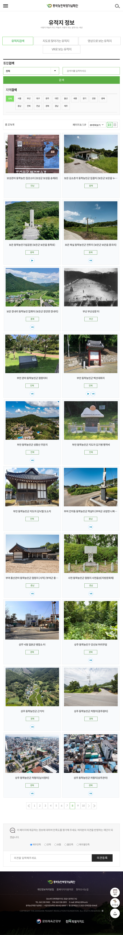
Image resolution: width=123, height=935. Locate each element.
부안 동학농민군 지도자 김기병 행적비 (91, 444)
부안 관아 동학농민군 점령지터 (32, 378)
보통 (59, 844)
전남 (38, 106)
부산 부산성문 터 (91, 311)
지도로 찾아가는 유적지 (56, 41)
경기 (84, 98)
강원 (93, 98)
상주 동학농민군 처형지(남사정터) (32, 778)
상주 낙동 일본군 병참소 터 (32, 644)
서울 (19, 98)
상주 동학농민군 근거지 (32, 711)
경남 (56, 106)
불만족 (70, 844)
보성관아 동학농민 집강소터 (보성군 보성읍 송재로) (32, 178)
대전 (56, 98)
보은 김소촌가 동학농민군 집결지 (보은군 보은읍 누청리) (92, 178)
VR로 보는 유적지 (61, 49)
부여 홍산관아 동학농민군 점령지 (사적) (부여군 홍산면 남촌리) (37, 578)
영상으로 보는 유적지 (100, 41)
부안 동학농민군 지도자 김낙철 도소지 (32, 511)
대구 (38, 98)
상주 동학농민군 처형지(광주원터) (91, 711)
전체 (10, 98)
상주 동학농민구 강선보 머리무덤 (90, 644)
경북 (47, 106)
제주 (66, 106)
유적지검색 (17, 41)
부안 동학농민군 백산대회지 (91, 378)
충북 (103, 98)
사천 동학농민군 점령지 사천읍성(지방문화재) (91, 578)
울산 (66, 98)
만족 (49, 844)
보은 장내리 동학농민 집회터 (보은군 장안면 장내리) (32, 311)
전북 (28, 106)
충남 (19, 106)
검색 (118, 7)
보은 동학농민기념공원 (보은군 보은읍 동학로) (32, 245)
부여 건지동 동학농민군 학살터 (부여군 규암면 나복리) (91, 511)
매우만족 (37, 844)
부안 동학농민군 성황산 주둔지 (32, 444)
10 (83, 805)
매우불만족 (84, 844)
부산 (28, 98)
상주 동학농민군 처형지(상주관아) (91, 778)
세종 (75, 98)
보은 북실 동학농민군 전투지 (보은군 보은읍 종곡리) (90, 245)
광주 (47, 98)
